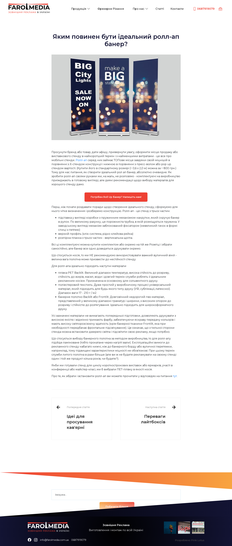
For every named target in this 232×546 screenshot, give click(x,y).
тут (175, 376)
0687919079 (78, 539)
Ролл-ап (81, 160)
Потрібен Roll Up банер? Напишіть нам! (116, 196)
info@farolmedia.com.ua (54, 539)
